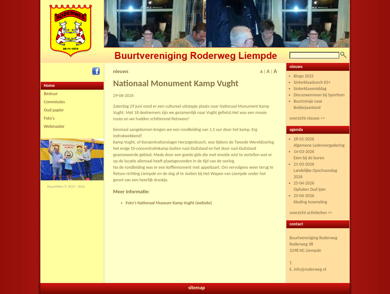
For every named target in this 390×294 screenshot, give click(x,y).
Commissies (54, 102)
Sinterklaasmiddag (310, 88)
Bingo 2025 (304, 76)
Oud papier (54, 110)
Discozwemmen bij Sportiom (319, 95)
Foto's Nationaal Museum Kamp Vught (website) (169, 203)
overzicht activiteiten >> (311, 212)
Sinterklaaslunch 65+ (312, 82)
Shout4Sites (55, 186)
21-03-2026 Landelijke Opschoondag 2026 (315, 170)
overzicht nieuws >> (307, 118)
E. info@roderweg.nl (308, 269)
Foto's (49, 118)
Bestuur (51, 93)
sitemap (196, 288)
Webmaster (54, 126)
